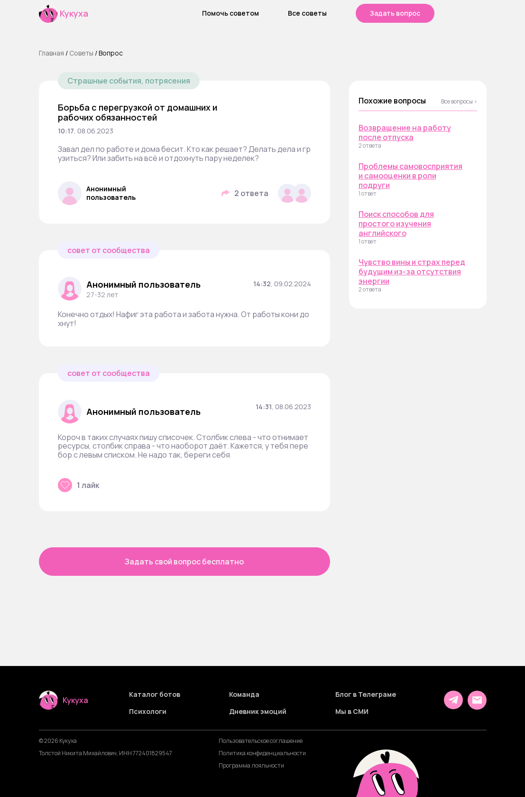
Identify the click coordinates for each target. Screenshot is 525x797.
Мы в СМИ (351, 711)
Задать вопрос (395, 13)
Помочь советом (230, 13)
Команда (244, 694)
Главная (51, 52)
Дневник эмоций (257, 711)
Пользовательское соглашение (261, 741)
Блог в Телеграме (365, 694)
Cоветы (81, 52)
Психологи (147, 711)
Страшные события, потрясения (128, 80)
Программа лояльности (251, 765)
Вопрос (111, 52)
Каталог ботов (154, 694)
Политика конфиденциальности (262, 753)
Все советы (307, 13)
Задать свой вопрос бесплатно (184, 561)
